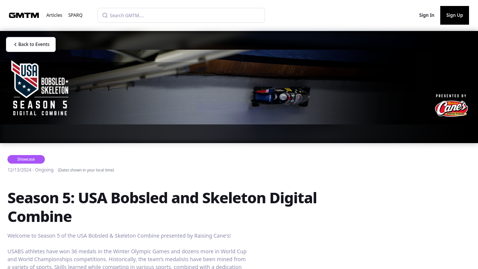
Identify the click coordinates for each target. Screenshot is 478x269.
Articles (54, 15)
